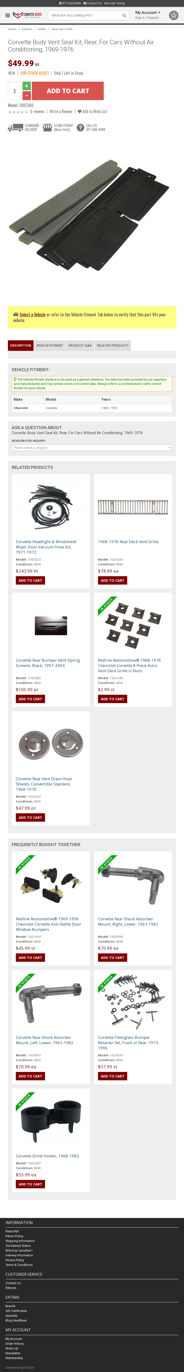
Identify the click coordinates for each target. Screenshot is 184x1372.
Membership (14, 1358)
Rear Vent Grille (62, 29)
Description (20, 345)
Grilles (42, 29)
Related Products (113, 345)
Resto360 (12, 1231)
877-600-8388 (70, 3)
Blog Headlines (16, 1320)
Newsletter (13, 1353)
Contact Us (92, 3)
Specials (11, 1315)
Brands (10, 1306)
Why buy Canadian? (19, 1250)
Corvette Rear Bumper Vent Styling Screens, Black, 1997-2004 (48, 662)
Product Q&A (80, 345)
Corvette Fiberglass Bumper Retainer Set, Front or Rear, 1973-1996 (129, 1043)
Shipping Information (20, 1241)
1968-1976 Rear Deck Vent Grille (128, 541)
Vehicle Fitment (49, 345)
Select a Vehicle (33, 314)
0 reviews (37, 111)
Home (12, 29)
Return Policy (14, 1236)
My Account (14, 1339)
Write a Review (61, 111)
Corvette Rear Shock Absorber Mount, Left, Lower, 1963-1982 (44, 1040)
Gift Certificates (16, 1311)
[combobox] (92, 447)
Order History (15, 1343)
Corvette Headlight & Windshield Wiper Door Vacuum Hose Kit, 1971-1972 (46, 547)
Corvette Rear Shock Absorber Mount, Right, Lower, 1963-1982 (128, 921)
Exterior (27, 29)
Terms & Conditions (19, 1265)
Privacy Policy (15, 1260)
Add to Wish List (92, 111)
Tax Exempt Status (18, 1245)
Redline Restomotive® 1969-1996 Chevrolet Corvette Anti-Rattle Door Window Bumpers (48, 924)
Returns (11, 1288)
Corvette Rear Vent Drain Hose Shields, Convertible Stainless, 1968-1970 (44, 784)
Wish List (12, 1348)
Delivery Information (19, 1255)
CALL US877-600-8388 (95, 127)
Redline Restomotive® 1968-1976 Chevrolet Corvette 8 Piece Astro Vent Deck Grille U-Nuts (129, 665)
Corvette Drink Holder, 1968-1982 (47, 1156)
